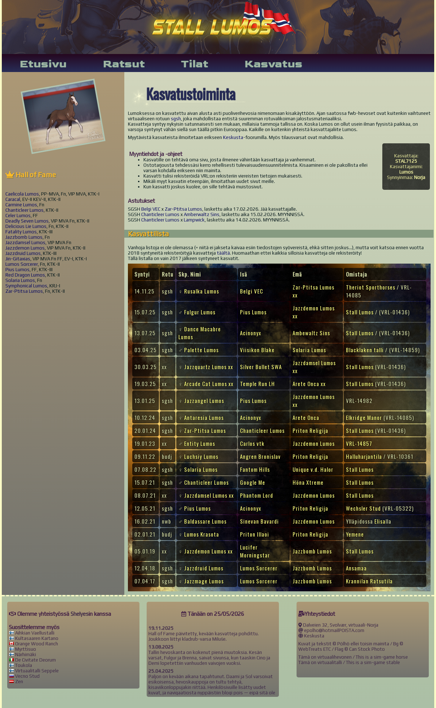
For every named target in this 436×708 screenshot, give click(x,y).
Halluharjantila (364, 456)
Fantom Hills (255, 469)
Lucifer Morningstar (255, 551)
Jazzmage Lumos (204, 581)
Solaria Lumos (20, 280)
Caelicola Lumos (22, 194)
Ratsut (124, 64)
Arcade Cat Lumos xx (208, 383)
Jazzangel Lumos (204, 400)
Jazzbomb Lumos (24, 237)
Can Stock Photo (367, 649)
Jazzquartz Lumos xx (208, 367)
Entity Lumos (199, 443)
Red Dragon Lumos (25, 275)
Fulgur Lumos (199, 312)
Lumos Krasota (201, 534)
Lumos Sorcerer (21, 264)
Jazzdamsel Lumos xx (209, 495)
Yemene (355, 534)
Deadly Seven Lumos (27, 221)
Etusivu (43, 64)
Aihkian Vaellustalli (34, 633)
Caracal (12, 199)
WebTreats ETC (314, 649)
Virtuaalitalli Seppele (37, 670)
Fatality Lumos (21, 231)
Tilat (194, 64)
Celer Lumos (18, 215)
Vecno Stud (27, 676)
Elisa (380, 521)
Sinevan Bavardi (259, 521)
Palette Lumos (201, 350)
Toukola (23, 665)
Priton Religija (310, 430)
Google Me (252, 482)
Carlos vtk (252, 443)
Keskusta (233, 137)
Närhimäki (25, 654)
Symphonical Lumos (26, 285)
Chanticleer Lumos (24, 210)
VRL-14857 (359, 443)
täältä (223, 253)
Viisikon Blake (257, 350)
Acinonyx (250, 333)
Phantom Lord (256, 495)
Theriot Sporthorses (370, 287)
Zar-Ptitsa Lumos (24, 291)
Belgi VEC (150, 209)
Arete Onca (306, 417)
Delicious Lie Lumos (25, 226)
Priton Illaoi (254, 534)
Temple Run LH (257, 383)
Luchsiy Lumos (201, 456)
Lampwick (194, 220)
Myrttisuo (25, 649)
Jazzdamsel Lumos (25, 242)
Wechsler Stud (363, 508)
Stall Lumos (360, 312)
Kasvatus (273, 64)
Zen (19, 681)
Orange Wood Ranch (36, 643)
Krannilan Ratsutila (369, 581)
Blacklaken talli (365, 350)
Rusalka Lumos (201, 291)
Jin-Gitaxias (17, 258)
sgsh (176, 118)
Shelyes (80, 614)
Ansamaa (356, 568)
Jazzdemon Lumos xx (208, 551)
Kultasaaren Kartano (36, 638)
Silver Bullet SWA (261, 367)
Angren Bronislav (260, 456)
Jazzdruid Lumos (23, 253)
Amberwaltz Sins (201, 214)
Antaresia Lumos (204, 417)
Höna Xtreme (308, 482)
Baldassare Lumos (205, 521)
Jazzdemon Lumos (25, 248)
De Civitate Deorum (35, 660)
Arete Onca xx (309, 383)
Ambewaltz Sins (311, 333)
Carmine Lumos (21, 204)
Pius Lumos (17, 269)
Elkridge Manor (364, 417)
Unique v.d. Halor (313, 469)
